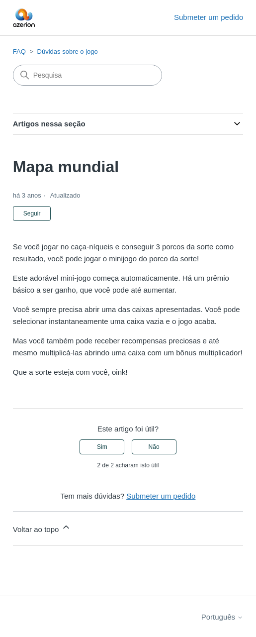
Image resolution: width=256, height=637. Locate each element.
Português (222, 617)
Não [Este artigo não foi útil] (154, 446)
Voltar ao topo (42, 527)
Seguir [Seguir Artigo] (32, 213)
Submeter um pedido (208, 17)
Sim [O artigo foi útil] (102, 446)
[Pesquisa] (87, 75)
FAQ (19, 51)
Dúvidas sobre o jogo (67, 51)
